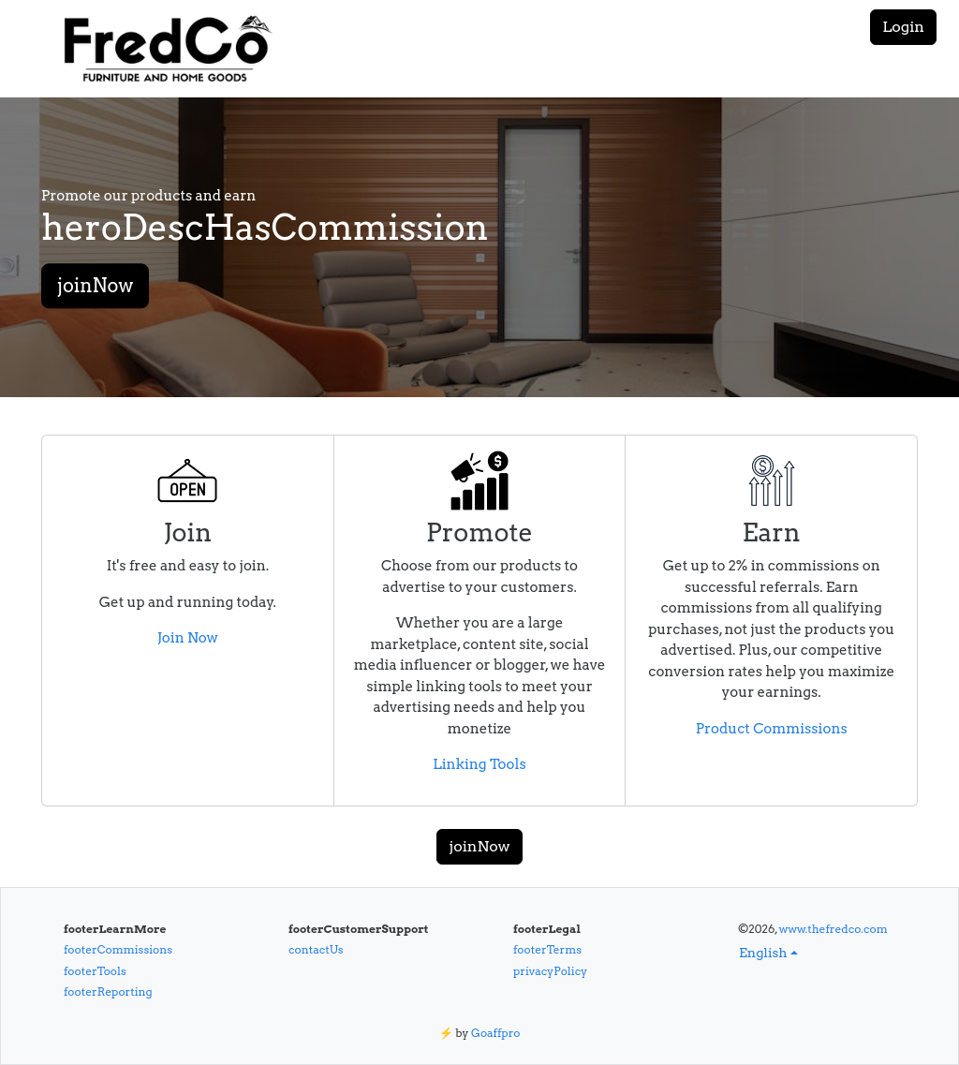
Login (903, 27)
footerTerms (547, 949)
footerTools (95, 971)
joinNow (95, 286)
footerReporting (108, 991)
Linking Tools (479, 764)
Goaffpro (495, 1033)
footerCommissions (118, 949)
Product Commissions (772, 728)
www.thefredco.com (833, 929)
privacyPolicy (550, 971)
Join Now (187, 637)
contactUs (316, 949)
